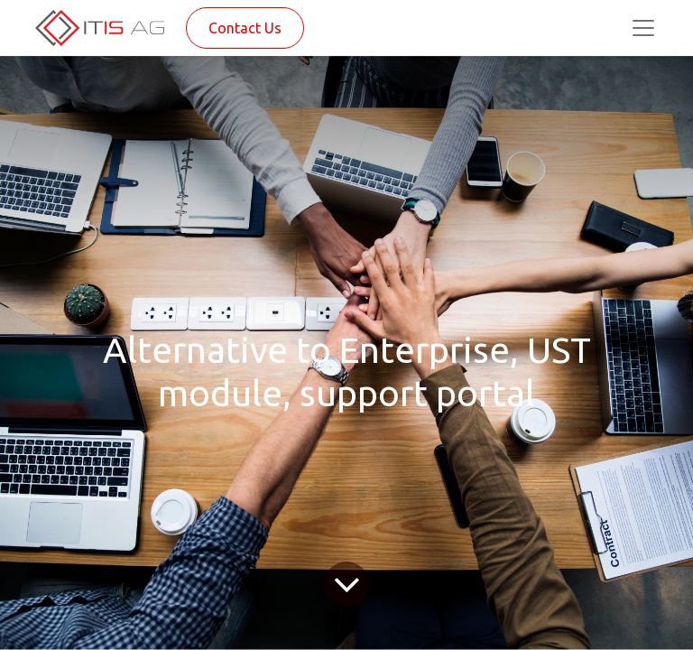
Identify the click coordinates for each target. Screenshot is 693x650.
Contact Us (245, 28)
